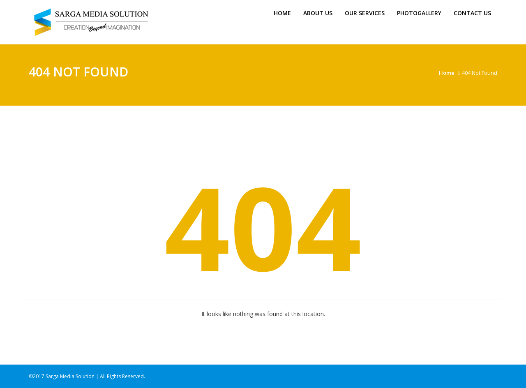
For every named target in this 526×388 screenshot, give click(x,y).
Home (282, 13)
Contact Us (472, 13)
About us (317, 13)
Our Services (365, 13)
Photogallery (419, 13)
